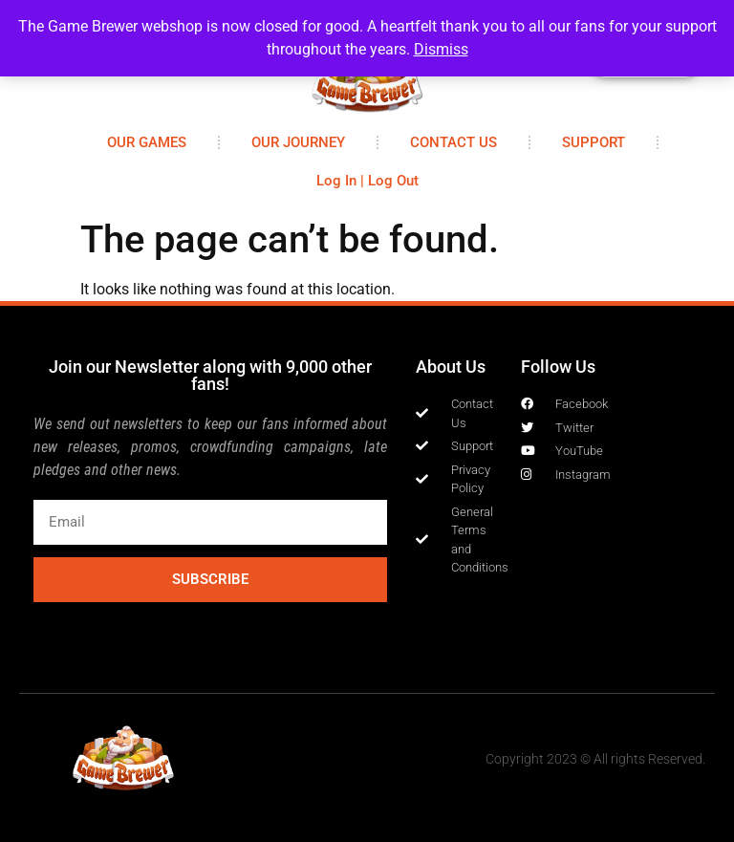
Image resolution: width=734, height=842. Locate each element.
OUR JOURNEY (298, 142)
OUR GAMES (146, 142)
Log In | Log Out (367, 180)
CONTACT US (453, 142)
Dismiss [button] (441, 49)
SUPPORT (593, 142)
